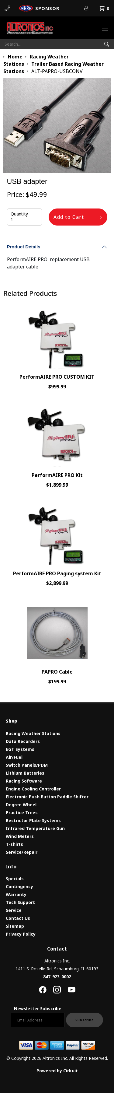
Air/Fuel (14, 757)
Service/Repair (21, 852)
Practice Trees (22, 812)
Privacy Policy (21, 934)
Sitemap (15, 926)
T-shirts (14, 844)
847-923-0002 (57, 976)
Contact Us (18, 918)
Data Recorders (23, 741)
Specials (15, 878)
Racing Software (24, 781)
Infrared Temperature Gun (35, 828)
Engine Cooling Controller (33, 789)
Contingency (19, 886)
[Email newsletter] (38, 1020)
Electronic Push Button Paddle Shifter (47, 797)
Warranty (16, 894)
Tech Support (20, 902)
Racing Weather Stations (33, 733)
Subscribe (84, 1020)
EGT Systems (20, 749)
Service (14, 910)
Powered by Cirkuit (57, 1071)
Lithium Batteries (25, 773)
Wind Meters (20, 836)
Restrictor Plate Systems (33, 820)
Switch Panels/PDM (27, 765)
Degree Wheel (21, 804)
